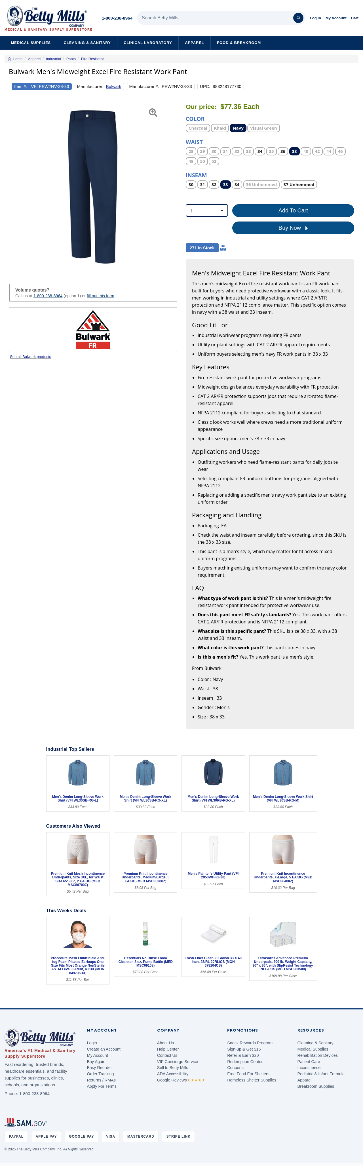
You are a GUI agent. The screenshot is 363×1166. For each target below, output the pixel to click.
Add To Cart (293, 210)
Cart (354, 18)
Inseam (196, 174)
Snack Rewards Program (250, 1043)
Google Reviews (181, 1080)
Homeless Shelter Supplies (251, 1080)
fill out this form (100, 296)
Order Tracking (100, 1074)
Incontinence (309, 1067)
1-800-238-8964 (117, 18)
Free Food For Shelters (248, 1074)
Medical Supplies (31, 43)
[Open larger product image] (93, 187)
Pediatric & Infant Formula (321, 1074)
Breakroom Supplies (315, 1086)
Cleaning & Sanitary (87, 43)
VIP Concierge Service (177, 1061)
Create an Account (103, 1049)
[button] (15, 187)
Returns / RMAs (101, 1080)
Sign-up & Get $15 (244, 1049)
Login (92, 1043)
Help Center (168, 1049)
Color (195, 118)
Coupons (235, 1067)
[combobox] (207, 210)
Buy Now (293, 228)
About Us (165, 1043)
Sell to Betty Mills (172, 1067)
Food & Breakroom (239, 43)
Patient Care (308, 1061)
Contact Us (167, 1055)
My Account (336, 18)
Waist (194, 141)
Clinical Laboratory (148, 43)
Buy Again (96, 1061)
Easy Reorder (99, 1067)
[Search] (298, 18)
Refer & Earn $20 (243, 1055)
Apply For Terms (102, 1086)
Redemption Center (245, 1061)
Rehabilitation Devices (317, 1055)
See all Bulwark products (30, 357)
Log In (315, 18)
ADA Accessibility (172, 1074)
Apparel (194, 43)
